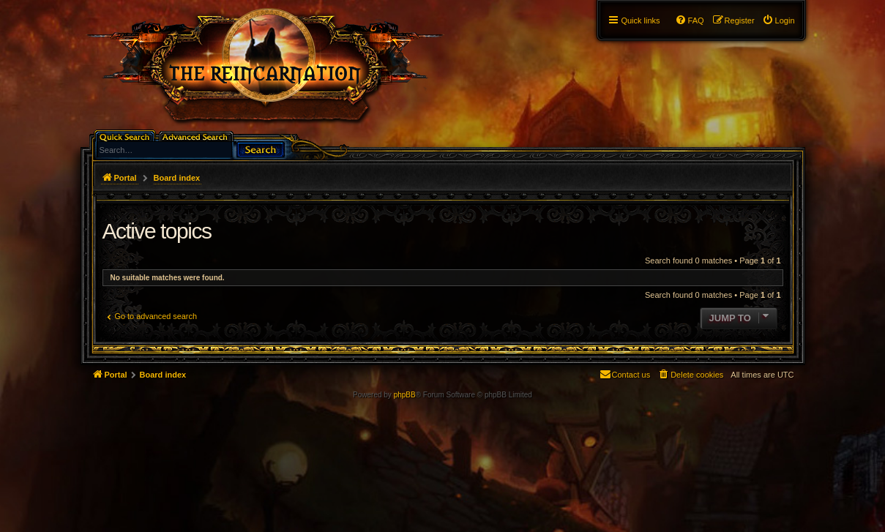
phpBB (405, 395)
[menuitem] (778, 20)
